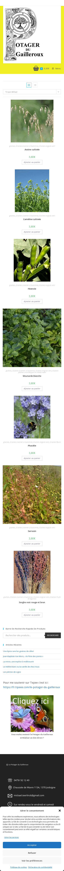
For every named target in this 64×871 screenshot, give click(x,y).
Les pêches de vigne (12, 672)
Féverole (32, 288)
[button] (59, 810)
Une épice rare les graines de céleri (18, 651)
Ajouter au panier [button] (32, 162)
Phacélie (32, 445)
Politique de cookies (18, 867)
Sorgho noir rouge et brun (32, 602)
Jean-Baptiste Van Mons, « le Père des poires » (23, 656)
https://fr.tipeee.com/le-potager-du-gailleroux (31, 687)
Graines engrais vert (47, 146)
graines (12, 146)
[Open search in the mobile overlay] (32, 635)
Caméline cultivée (32, 219)
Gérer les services (11, 837)
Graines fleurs (55, 442)
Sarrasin (32, 531)
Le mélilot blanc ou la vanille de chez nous (21, 666)
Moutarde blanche (32, 376)
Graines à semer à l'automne (27, 146)
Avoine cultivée (32, 149)
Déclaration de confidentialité (40, 867)
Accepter (32, 845)
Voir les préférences (32, 860)
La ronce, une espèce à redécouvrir (18, 661)
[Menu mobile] (55, 68)
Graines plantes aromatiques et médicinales (38, 371)
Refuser (32, 852)
